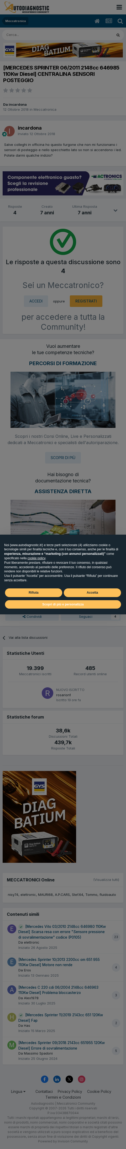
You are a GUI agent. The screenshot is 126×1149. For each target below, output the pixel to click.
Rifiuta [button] (33, 592)
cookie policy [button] (36, 558)
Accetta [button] (92, 592)
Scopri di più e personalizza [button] (63, 604)
